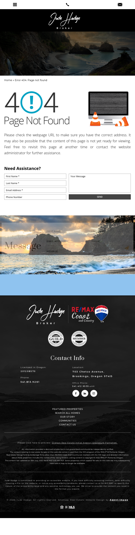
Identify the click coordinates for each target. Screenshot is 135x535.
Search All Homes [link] (67, 413)
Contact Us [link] (67, 424)
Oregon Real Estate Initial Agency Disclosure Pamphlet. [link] (85, 442)
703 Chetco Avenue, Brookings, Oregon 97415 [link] (92, 374)
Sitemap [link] (63, 500)
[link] (67, 4)
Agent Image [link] (119, 500)
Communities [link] (67, 420)
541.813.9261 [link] (30, 381)
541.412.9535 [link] (80, 386)
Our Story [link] (67, 416)
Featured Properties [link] (67, 409)
